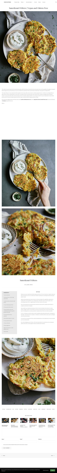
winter (53, 409)
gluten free (30, 409)
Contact (44, 2)
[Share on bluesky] (31, 431)
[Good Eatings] (8, 2)
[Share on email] (34, 431)
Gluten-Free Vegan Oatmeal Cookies (5, 426)
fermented (21, 409)
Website (40, 450)
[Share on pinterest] (27, 431)
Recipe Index (17, 2)
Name (3, 450)
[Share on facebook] (23, 431)
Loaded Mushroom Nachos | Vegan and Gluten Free (42, 426)
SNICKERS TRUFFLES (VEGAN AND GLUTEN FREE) (14, 426)
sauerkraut (43, 409)
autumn (3, 409)
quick (39, 409)
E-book (36, 2)
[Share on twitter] (24, 431)
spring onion (49, 409)
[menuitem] (17, 2)
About (40, 2)
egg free (16, 409)
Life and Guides (30, 2)
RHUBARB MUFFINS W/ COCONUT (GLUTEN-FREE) (51, 426)
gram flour (35, 409)
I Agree (53, 470)
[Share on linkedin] (28, 431)
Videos (23, 2)
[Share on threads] (25, 431)
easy (13, 409)
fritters (25, 409)
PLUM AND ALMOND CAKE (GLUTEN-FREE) (33, 426)
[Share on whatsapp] (30, 431)
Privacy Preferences (46, 470)
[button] (5, 420)
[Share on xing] (32, 431)
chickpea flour (8, 409)
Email (21, 450)
